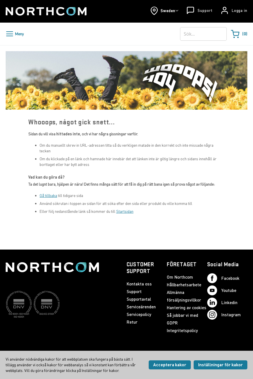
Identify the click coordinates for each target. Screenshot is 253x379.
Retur (132, 321)
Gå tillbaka (48, 195)
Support (205, 10)
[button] (164, 10)
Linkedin (222, 302)
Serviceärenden (141, 306)
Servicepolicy (139, 314)
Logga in (239, 10)
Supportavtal (139, 299)
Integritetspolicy (182, 330)
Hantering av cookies (186, 307)
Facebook (223, 278)
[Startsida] (46, 11)
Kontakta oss (139, 283)
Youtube (221, 290)
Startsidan (124, 211)
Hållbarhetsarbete (184, 284)
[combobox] (203, 34)
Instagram (224, 315)
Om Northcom (180, 277)
